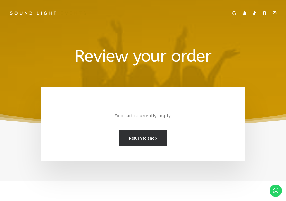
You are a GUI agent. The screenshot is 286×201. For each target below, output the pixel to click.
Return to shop (143, 138)
